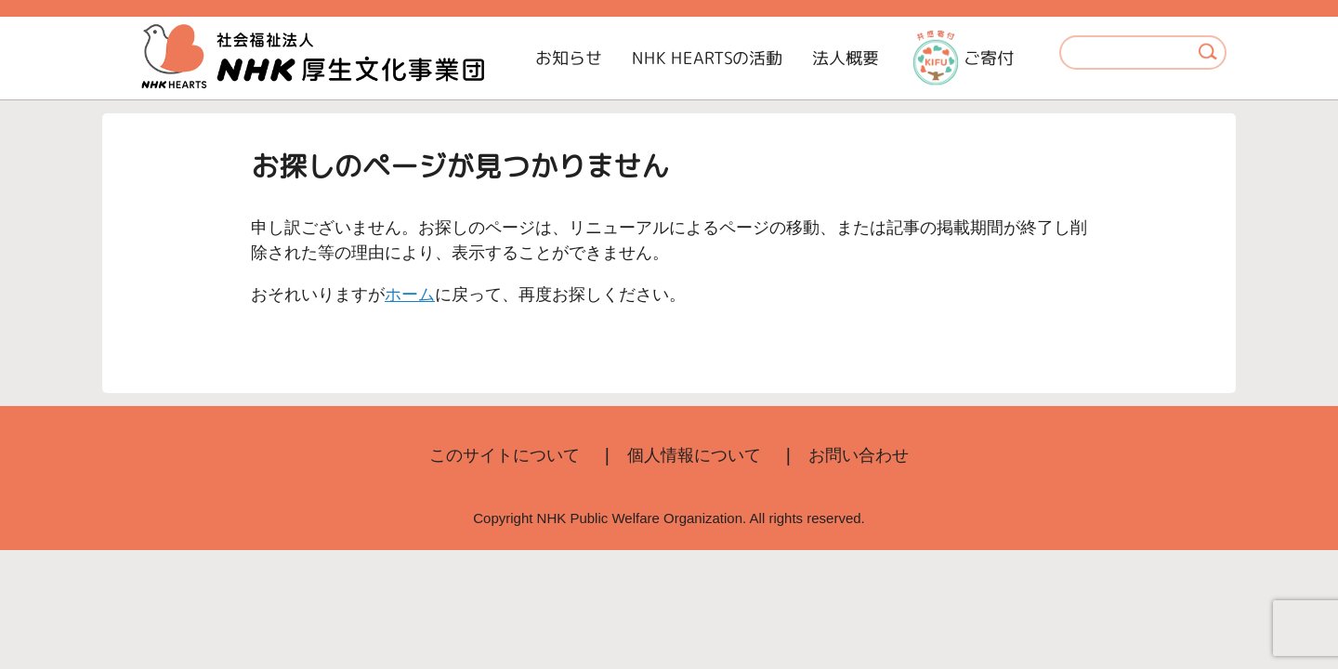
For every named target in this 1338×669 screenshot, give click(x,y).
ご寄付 (963, 57)
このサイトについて (504, 455)
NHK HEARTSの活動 (707, 58)
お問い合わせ (858, 455)
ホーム (410, 294)
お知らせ (568, 58)
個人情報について (694, 455)
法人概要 (845, 58)
